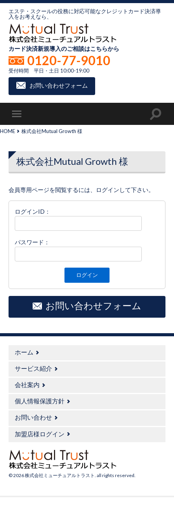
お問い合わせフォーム (59, 85)
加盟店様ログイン (39, 434)
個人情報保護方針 (39, 401)
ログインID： (32, 211)
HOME (7, 131)
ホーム (24, 352)
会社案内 (27, 384)
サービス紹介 (33, 368)
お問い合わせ (33, 417)
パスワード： (32, 242)
